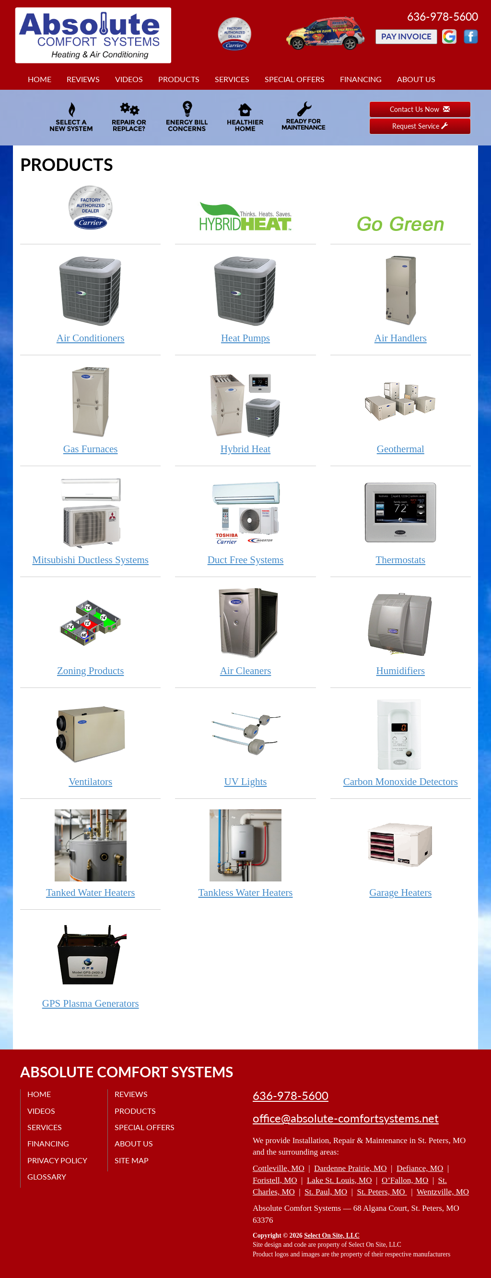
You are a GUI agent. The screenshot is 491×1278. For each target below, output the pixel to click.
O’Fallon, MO (405, 1180)
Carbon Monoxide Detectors (400, 742)
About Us (416, 79)
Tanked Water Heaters (90, 853)
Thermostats (400, 521)
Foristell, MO (275, 1180)
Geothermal (400, 410)
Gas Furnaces (90, 410)
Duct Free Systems (245, 521)
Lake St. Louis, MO (339, 1180)
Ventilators (90, 742)
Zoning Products (90, 631)
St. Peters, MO (382, 1191)
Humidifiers (400, 631)
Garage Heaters (400, 853)
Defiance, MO (420, 1168)
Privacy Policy (58, 1160)
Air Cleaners (245, 631)
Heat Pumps (245, 299)
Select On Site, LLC (332, 1235)
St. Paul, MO (325, 1191)
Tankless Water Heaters (245, 853)
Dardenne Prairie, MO (350, 1168)
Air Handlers (400, 299)
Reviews (83, 79)
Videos (129, 79)
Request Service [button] (420, 126)
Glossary (47, 1176)
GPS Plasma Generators (90, 964)
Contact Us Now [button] (420, 109)
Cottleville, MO (278, 1168)
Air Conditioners (90, 299)
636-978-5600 (290, 1095)
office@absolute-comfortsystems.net (346, 1118)
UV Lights (245, 742)
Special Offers (295, 79)
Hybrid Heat (245, 410)
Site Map (132, 1160)
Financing (361, 79)
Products (178, 79)
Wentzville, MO (443, 1191)
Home (39, 79)
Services (232, 79)
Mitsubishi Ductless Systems (90, 521)
